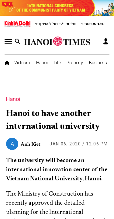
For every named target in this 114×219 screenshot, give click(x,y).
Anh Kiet (30, 144)
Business (98, 62)
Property (75, 62)
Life (57, 62)
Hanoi (42, 62)
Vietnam (22, 62)
